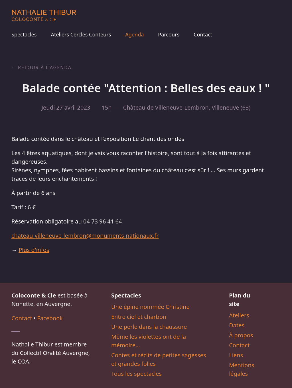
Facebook (50, 318)
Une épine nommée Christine (150, 307)
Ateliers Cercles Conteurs (81, 34)
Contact (203, 34)
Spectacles (23, 34)
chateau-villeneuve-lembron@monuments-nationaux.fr (85, 235)
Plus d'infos (34, 250)
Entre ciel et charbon (138, 317)
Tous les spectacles (136, 373)
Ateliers (239, 315)
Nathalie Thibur (43, 15)
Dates (236, 325)
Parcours (168, 34)
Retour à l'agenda (45, 67)
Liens (236, 355)
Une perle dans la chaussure (149, 326)
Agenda (134, 34)
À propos (241, 335)
